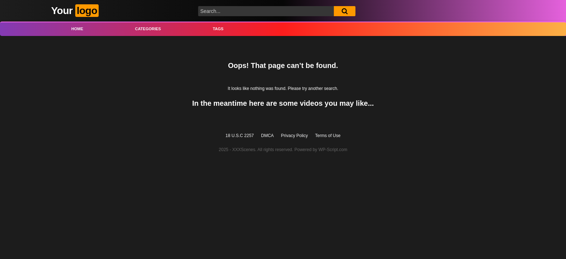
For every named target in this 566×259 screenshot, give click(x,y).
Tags (218, 29)
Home (77, 29)
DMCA (267, 135)
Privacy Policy (294, 135)
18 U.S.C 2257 (239, 135)
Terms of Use (328, 135)
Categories (148, 29)
